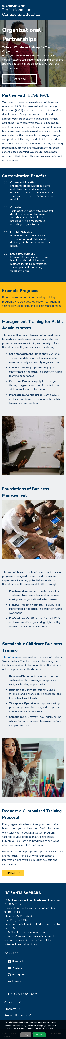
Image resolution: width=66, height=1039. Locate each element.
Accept (39, 1035)
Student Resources (16, 1015)
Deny (26, 1035)
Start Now (19, 78)
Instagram (18, 974)
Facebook (18, 961)
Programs (10, 1009)
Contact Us (11, 1002)
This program (10, 657)
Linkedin (17, 981)
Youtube (17, 968)
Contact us (13, 873)
